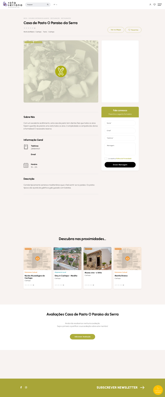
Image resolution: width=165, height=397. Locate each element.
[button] (160, 4)
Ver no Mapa (116, 30)
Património (28, 249)
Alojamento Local (60, 272)
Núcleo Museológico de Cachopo (35, 277)
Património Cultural (31, 272)
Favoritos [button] (134, 30)
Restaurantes (66, 18)
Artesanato (88, 249)
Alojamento (58, 249)
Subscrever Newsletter (117, 387)
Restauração (55, 18)
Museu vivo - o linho (93, 273)
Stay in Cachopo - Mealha (66, 276)
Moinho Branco (121, 276)
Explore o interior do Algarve (39, 18)
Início (25, 18)
